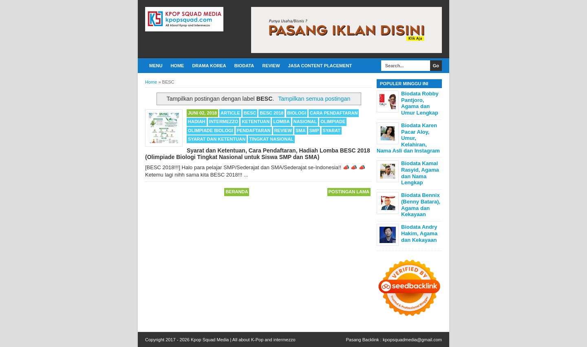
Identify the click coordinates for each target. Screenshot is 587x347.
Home (177, 65)
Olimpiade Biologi (210, 130)
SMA (300, 130)
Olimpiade (332, 121)
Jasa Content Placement (320, 65)
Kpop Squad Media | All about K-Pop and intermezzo (243, 339)
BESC (250, 113)
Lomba (281, 121)
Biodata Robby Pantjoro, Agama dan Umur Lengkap (420, 103)
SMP (314, 130)
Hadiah (196, 121)
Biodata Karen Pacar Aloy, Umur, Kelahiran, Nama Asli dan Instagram (408, 138)
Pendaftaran (254, 130)
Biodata (244, 65)
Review (271, 65)
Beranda (236, 191)
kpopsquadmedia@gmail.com (412, 339)
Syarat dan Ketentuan (216, 139)
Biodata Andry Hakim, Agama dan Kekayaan (419, 233)
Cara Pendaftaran (333, 113)
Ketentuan (255, 121)
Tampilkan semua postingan (314, 98)
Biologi (296, 113)
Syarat (331, 130)
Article (230, 113)
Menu (155, 65)
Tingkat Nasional (271, 139)
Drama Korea (209, 65)
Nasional (305, 121)
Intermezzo (223, 121)
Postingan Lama (349, 191)
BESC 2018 (271, 113)
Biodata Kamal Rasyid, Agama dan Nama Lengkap (420, 173)
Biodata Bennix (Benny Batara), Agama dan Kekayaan (420, 204)
